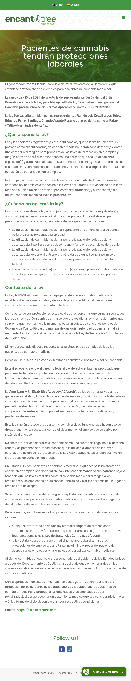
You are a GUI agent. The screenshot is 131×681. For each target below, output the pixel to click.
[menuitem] (57, 5)
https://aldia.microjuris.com (36, 610)
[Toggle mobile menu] (124, 17)
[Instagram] (69, 649)
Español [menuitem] (75, 4)
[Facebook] (62, 649)
